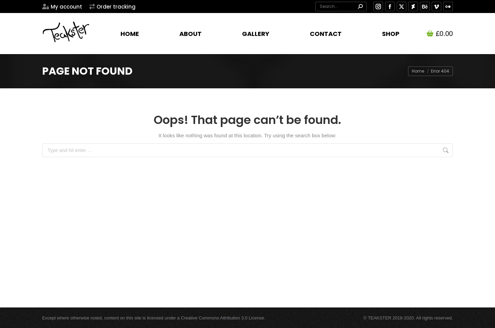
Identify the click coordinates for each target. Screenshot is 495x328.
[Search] (341, 6)
